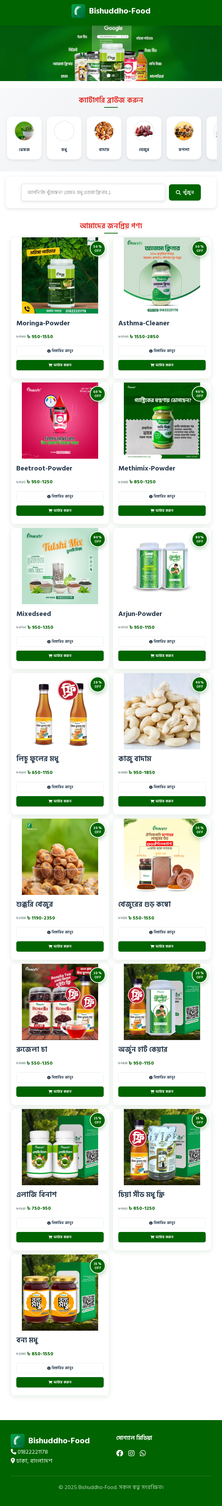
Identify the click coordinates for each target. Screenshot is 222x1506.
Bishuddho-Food (111, 11)
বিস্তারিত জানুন (60, 351)
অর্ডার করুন (60, 365)
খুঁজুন (185, 192)
